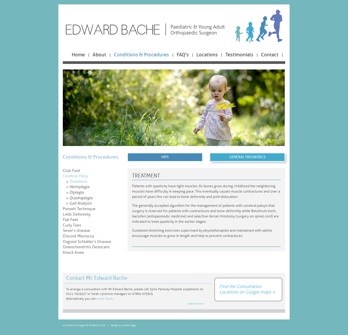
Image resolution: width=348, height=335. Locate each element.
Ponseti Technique (79, 209)
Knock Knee (73, 252)
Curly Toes (72, 225)
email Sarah (105, 299)
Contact (269, 55)
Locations (207, 55)
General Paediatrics (247, 157)
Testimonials (239, 55)
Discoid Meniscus (78, 236)
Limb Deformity (77, 214)
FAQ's (183, 55)
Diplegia (76, 192)
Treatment (78, 181)
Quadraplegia (81, 198)
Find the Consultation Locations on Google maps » (247, 289)
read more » (196, 303)
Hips (165, 157)
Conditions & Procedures (141, 55)
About (99, 55)
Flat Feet (70, 219)
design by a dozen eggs (123, 325)
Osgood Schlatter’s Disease (87, 241)
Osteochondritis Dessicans (86, 247)
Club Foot (71, 170)
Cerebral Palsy (75, 176)
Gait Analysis (80, 203)
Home (78, 55)
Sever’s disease (76, 230)
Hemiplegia (79, 187)
